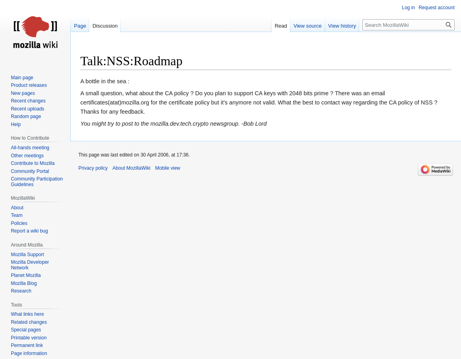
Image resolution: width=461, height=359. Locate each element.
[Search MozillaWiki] (408, 24)
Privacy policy (93, 168)
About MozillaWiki (131, 168)
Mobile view (167, 168)
